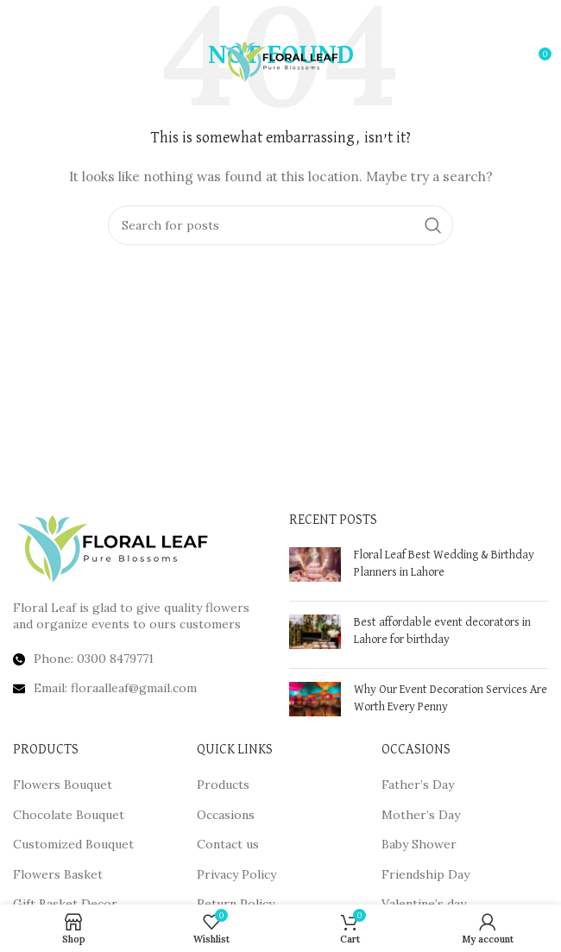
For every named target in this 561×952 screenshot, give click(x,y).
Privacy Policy (236, 874)
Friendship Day (425, 874)
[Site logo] (281, 59)
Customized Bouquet (73, 844)
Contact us (228, 844)
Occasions (226, 815)
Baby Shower (419, 844)
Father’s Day (417, 784)
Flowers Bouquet (62, 784)
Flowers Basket (58, 874)
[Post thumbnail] (315, 567)
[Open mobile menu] (41, 60)
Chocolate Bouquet (68, 815)
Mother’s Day (420, 815)
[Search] (280, 225)
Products (223, 784)
